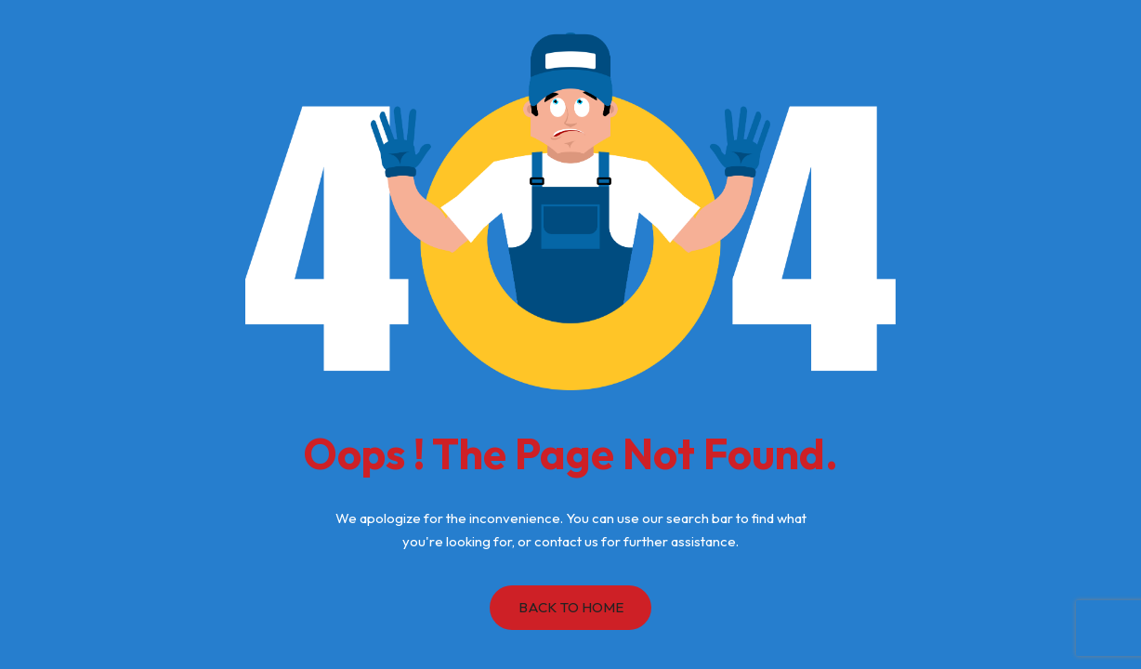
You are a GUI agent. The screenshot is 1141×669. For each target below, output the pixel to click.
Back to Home (570, 607)
